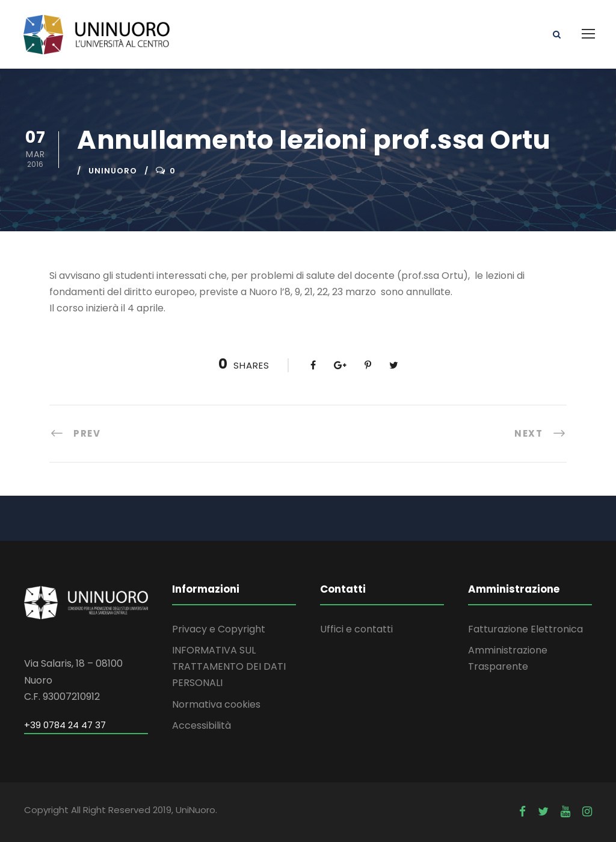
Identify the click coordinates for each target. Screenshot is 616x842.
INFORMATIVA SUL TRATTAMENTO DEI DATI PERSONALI (229, 666)
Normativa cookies (216, 704)
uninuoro (112, 170)
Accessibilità (201, 725)
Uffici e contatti (356, 629)
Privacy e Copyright (218, 629)
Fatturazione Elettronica (525, 629)
